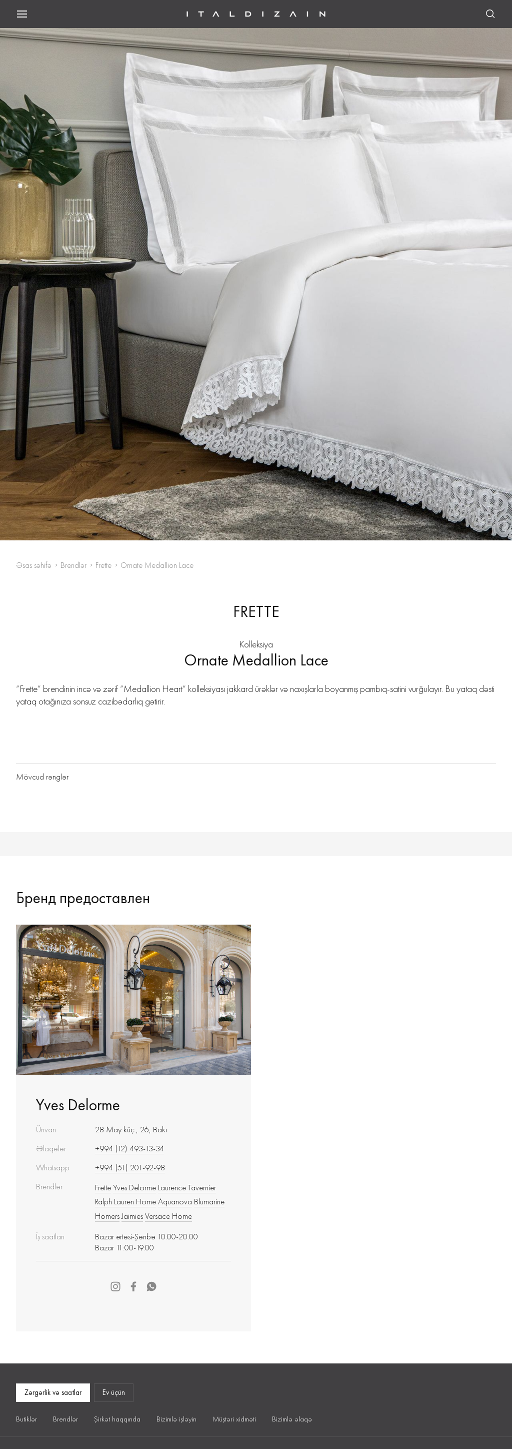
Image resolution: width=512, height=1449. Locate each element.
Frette (104, 565)
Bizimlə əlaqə (292, 1419)
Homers (107, 1215)
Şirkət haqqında (117, 1419)
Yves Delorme (78, 1105)
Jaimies (132, 1215)
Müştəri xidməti (234, 1419)
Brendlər (73, 565)
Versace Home (168, 1215)
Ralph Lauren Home (125, 1201)
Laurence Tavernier (187, 1187)
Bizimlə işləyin (176, 1419)
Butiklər (26, 1419)
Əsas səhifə (34, 565)
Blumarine (209, 1201)
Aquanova (175, 1201)
